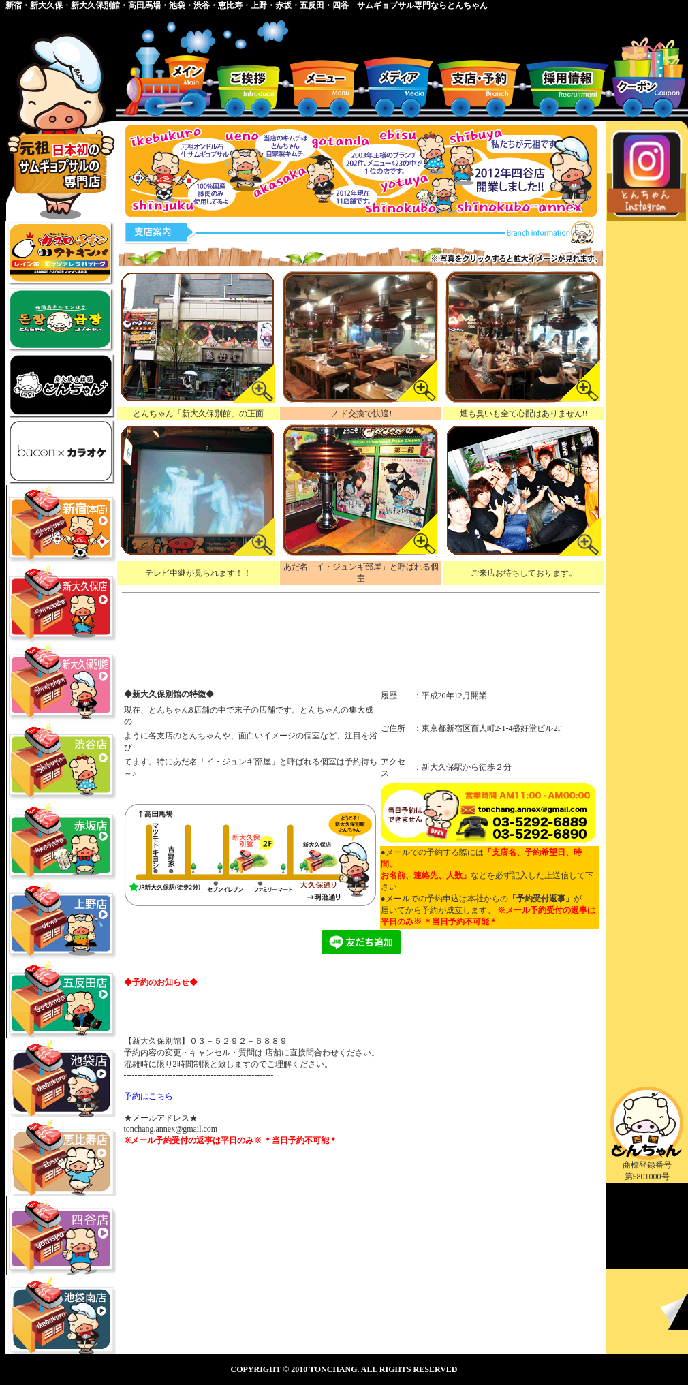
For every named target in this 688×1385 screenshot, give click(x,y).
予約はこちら (148, 1096)
